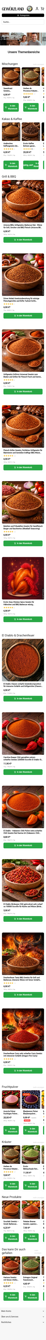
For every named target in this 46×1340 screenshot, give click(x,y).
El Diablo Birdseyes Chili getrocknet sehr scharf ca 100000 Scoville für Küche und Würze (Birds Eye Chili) (22, 906)
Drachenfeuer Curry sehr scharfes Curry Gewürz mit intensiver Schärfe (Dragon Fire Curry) (22, 1054)
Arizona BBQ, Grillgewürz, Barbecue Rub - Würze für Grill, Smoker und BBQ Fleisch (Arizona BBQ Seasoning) (22, 227)
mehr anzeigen (38, 64)
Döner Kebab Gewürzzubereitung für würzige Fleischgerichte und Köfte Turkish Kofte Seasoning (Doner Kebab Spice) (21, 300)
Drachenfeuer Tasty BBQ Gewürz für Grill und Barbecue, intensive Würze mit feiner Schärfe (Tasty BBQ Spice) (21, 980)
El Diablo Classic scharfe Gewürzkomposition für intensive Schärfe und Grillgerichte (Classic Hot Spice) (22, 686)
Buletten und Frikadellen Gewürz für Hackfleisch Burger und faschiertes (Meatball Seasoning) (23, 527)
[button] (23, 1311)
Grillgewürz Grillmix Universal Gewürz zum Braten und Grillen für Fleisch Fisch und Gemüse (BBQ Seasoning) (23, 376)
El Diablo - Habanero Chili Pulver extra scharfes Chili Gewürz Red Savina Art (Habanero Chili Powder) (22, 833)
